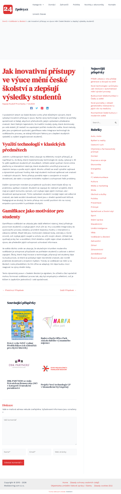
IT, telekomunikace (99, 177)
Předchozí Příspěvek (13, 290)
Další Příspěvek (68, 290)
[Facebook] (31, 108)
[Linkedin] (47, 108)
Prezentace (96, 203)
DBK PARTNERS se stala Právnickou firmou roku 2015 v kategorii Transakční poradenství (22, 384)
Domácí (94, 156)
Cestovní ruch (97, 145)
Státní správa (97, 220)
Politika (94, 198)
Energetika (96, 169)
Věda (93, 232)
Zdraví (94, 245)
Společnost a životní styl (102, 211)
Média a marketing (99, 186)
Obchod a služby (98, 194)
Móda (93, 190)
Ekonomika (96, 164)
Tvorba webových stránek (57, 491)
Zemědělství (96, 254)
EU (92, 173)
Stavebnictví (96, 224)
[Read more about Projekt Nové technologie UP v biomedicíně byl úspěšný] (55, 367)
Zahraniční (96, 241)
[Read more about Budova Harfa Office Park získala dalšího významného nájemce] (56, 322)
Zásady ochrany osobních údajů (84, 482)
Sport (93, 215)
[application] (42, 4)
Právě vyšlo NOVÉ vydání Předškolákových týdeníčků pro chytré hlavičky (21, 345)
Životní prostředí (98, 258)
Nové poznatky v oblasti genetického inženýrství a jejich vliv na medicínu (102, 106)
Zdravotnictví (97, 249)
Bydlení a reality (98, 140)
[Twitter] (37, 108)
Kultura (94, 181)
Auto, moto (96, 136)
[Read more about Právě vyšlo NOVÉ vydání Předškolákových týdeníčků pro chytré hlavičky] (22, 324)
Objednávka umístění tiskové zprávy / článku (71, 486)
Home (65, 482)
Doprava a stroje (98, 160)
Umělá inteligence (99, 228)
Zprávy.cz (21, 9)
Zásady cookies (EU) (103, 486)
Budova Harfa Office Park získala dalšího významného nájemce (55, 340)
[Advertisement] (60, 40)
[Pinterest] (42, 108)
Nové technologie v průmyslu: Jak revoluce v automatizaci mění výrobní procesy (104, 89)
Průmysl (94, 207)
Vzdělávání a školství (100, 237)
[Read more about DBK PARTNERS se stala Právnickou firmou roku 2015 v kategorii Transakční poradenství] (19, 366)
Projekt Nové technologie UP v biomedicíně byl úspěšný (56, 386)
